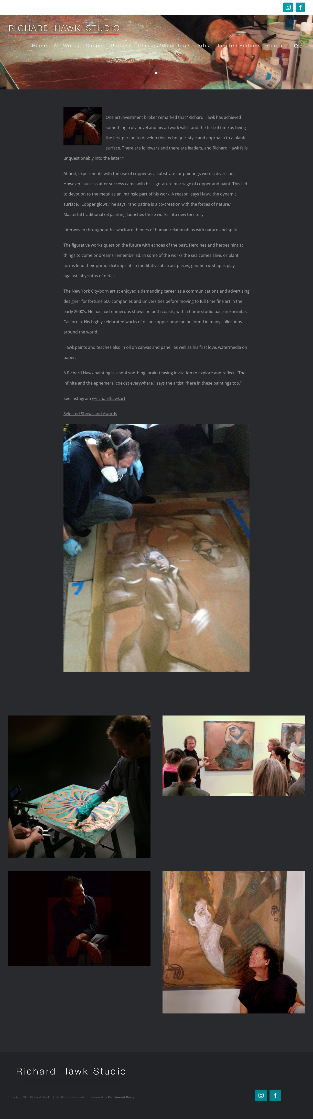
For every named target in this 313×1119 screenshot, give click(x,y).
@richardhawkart (108, 398)
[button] (296, 46)
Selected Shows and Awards (90, 414)
